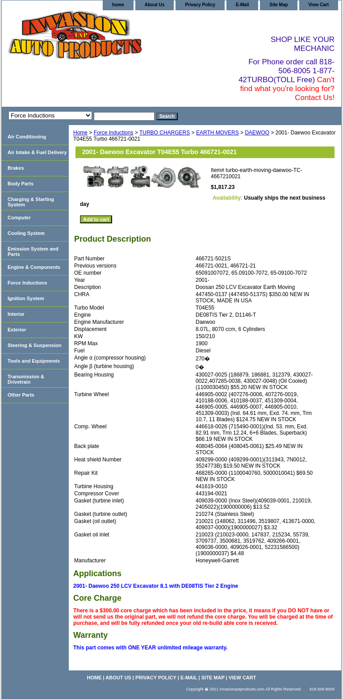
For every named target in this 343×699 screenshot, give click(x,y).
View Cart (319, 4)
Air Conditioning (27, 136)
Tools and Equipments (34, 361)
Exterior (17, 329)
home (118, 4)
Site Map (278, 4)
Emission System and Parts (33, 251)
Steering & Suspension (34, 345)
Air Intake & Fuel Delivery (37, 152)
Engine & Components (34, 267)
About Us (154, 4)
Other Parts (21, 395)
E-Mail (242, 4)
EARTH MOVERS (217, 133)
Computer (19, 217)
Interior (16, 314)
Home (80, 133)
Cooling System (26, 233)
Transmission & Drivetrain (26, 379)
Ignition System (26, 298)
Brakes (16, 168)
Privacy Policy (200, 4)
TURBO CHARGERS (164, 133)
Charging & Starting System (31, 202)
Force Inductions (114, 133)
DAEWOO (257, 133)
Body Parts (20, 183)
